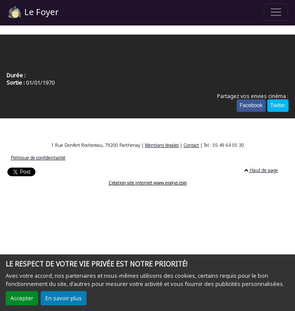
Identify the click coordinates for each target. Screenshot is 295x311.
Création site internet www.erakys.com (148, 183)
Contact (191, 145)
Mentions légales (162, 145)
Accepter (21, 298)
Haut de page (261, 170)
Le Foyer (33, 12)
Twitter (277, 105)
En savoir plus (63, 298)
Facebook (251, 105)
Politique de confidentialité (38, 158)
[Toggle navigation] (276, 12)
